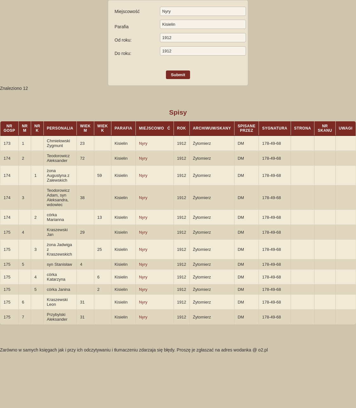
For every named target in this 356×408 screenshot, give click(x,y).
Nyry (143, 143)
